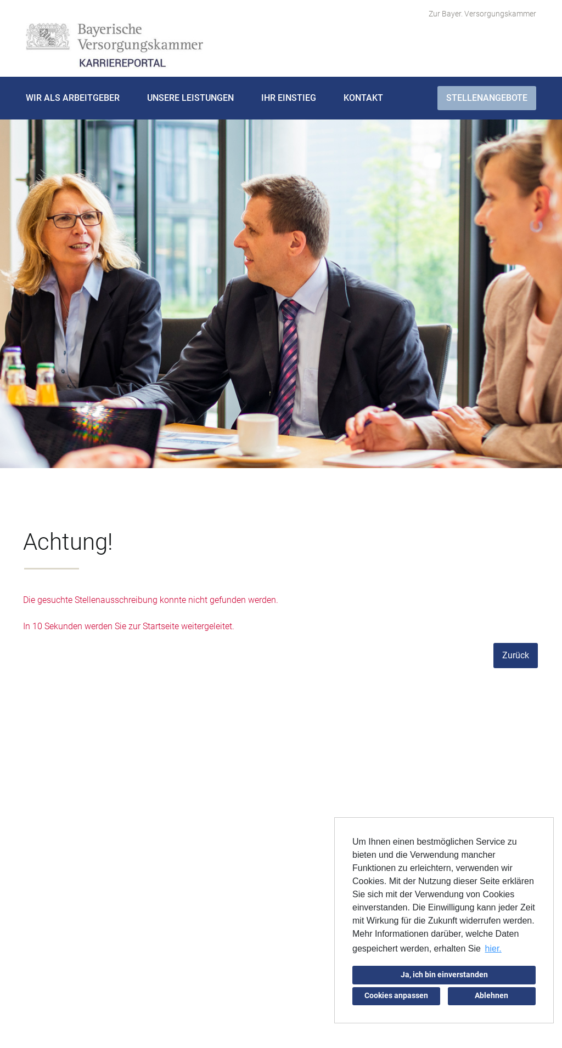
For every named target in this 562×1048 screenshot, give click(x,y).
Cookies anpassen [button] (396, 995)
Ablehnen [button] (491, 995)
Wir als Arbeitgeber (73, 98)
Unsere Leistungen (190, 98)
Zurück (515, 655)
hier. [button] (493, 948)
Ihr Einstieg (288, 98)
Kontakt (363, 98)
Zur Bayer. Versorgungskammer (482, 13)
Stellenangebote (486, 98)
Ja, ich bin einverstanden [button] (444, 974)
